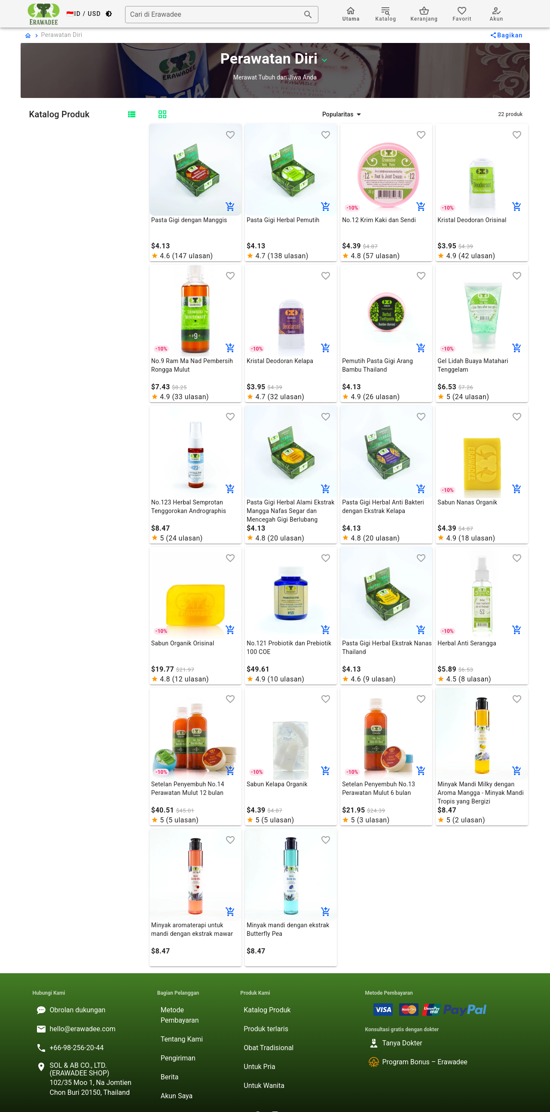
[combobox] (221, 14)
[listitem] (88, 1010)
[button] (342, 114)
